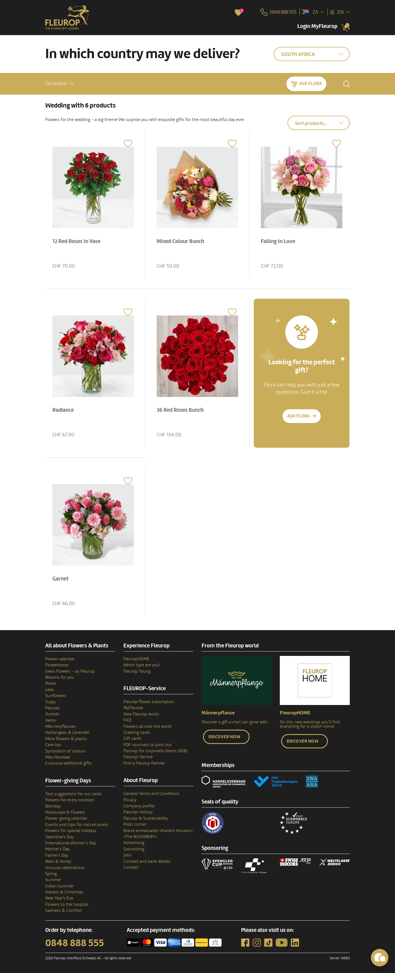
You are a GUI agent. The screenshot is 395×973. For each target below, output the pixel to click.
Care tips (53, 744)
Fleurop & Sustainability (145, 818)
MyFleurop (133, 707)
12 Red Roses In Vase (76, 241)
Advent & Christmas (64, 892)
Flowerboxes (57, 664)
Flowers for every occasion (69, 799)
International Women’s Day (70, 843)
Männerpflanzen (60, 726)
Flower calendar (60, 658)
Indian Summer (59, 886)
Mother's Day (57, 849)
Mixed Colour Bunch (180, 241)
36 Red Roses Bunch (180, 410)
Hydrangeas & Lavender (67, 732)
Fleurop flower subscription (148, 701)
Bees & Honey (58, 861)
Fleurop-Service (138, 756)
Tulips (50, 702)
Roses (50, 683)
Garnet (60, 579)
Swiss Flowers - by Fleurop (70, 671)
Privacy (129, 799)
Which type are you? (141, 664)
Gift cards (132, 738)
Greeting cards (136, 732)
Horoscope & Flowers (65, 812)
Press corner (134, 824)
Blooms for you (59, 677)
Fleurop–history (138, 812)
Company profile (138, 805)
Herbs (50, 720)
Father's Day (56, 855)
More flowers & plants (66, 738)
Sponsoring (133, 849)
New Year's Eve (59, 898)
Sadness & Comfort (63, 910)
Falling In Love (278, 241)
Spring (51, 873)
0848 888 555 (74, 943)
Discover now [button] (224, 737)
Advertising (133, 842)
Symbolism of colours (65, 751)
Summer (53, 879)
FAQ (127, 720)
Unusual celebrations (64, 867)
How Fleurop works (141, 714)
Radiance (63, 410)
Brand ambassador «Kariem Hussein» (158, 830)
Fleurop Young (137, 671)
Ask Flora (310, 83)
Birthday (53, 806)
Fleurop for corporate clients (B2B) (155, 750)
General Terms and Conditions (151, 793)
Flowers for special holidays (70, 830)
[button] (59, 83)
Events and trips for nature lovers (76, 824)
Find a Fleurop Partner (144, 763)
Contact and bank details (146, 861)
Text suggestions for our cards (73, 793)
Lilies (49, 689)
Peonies (52, 708)
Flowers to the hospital (66, 904)
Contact (130, 867)
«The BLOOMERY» (140, 836)
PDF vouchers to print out (147, 744)
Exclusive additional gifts (68, 763)
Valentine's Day (59, 836)
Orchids (52, 714)
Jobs (127, 855)
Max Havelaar (57, 757)
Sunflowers (55, 695)
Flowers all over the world (147, 726)
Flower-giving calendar (66, 818)
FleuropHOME (136, 658)
